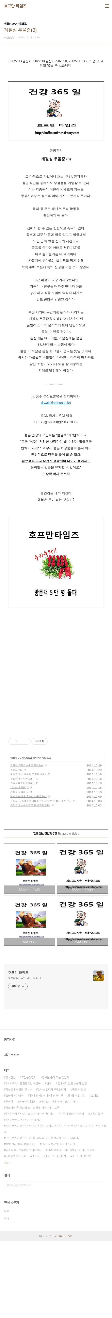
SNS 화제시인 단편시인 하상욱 (23, 1160)
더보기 (7, 1239)
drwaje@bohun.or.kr (55, 479)
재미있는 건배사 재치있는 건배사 (59, 1178)
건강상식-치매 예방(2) (22, 855)
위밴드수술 (16, 846)
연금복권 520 (27, 1178)
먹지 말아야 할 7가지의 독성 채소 (28, 873)
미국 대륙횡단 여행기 (72, 1190)
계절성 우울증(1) (19, 868)
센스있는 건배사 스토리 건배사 (49, 1233)
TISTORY (57, 1312)
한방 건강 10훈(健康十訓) (20, 1220)
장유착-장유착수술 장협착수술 (26, 842)
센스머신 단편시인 (82, 1233)
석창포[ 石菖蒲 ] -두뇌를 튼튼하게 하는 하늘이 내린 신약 (40, 877)
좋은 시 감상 (79, 1166)
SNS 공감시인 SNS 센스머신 (58, 1220)
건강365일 (27, 835)
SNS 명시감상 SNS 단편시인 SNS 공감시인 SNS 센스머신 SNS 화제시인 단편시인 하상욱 (55, 1205)
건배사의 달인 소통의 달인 (72, 1160)
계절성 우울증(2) (19, 864)
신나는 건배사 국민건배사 (52, 1166)
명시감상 (10, 1154)
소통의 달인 (96, 1190)
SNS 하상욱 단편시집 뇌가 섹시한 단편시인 (30, 1190)
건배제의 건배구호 (16, 1233)
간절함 (9, 1178)
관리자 (70, 1312)
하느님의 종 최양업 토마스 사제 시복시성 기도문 (32, 1184)
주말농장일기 (28, 1154)
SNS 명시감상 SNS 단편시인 (46, 1172)
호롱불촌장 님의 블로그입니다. (25, 1055)
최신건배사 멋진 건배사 (19, 1166)
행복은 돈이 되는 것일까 (55, 1154)
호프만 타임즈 (15, 6)
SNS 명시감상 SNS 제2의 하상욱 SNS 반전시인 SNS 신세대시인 (43, 1214)
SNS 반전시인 (77, 1172)
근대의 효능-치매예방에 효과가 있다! (30, 882)
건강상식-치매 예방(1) (22, 859)
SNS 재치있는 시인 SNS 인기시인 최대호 (70, 1227)
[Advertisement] (56, 97)
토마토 (94, 1172)
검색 (104, 1262)
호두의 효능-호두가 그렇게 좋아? (28, 851)
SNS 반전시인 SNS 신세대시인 (23, 1196)
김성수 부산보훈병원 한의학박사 (23, 1227)
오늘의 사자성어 (14, 1172)
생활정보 (15, 835)
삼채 (49, 1160)
